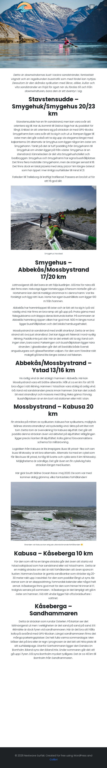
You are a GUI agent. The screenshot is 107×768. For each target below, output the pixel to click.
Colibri (54, 759)
